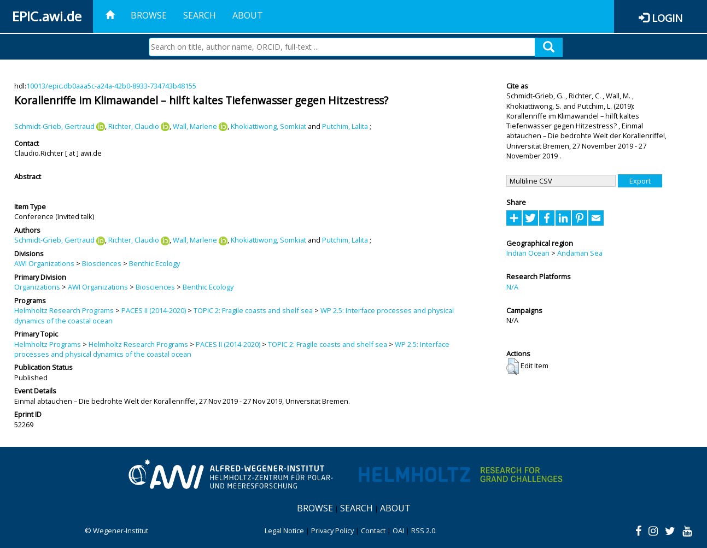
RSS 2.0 (423, 530)
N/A (512, 287)
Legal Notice (284, 530)
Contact (373, 530)
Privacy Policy (332, 530)
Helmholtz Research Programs (64, 310)
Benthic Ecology (154, 263)
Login (667, 18)
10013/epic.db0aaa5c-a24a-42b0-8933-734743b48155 (111, 86)
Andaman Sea (580, 253)
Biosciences (101, 263)
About (247, 15)
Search (199, 15)
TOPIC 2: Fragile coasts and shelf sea (253, 310)
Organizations (37, 287)
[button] (512, 366)
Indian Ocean (528, 253)
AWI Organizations (44, 263)
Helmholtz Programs (47, 344)
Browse (149, 15)
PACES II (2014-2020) (153, 310)
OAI (398, 530)
